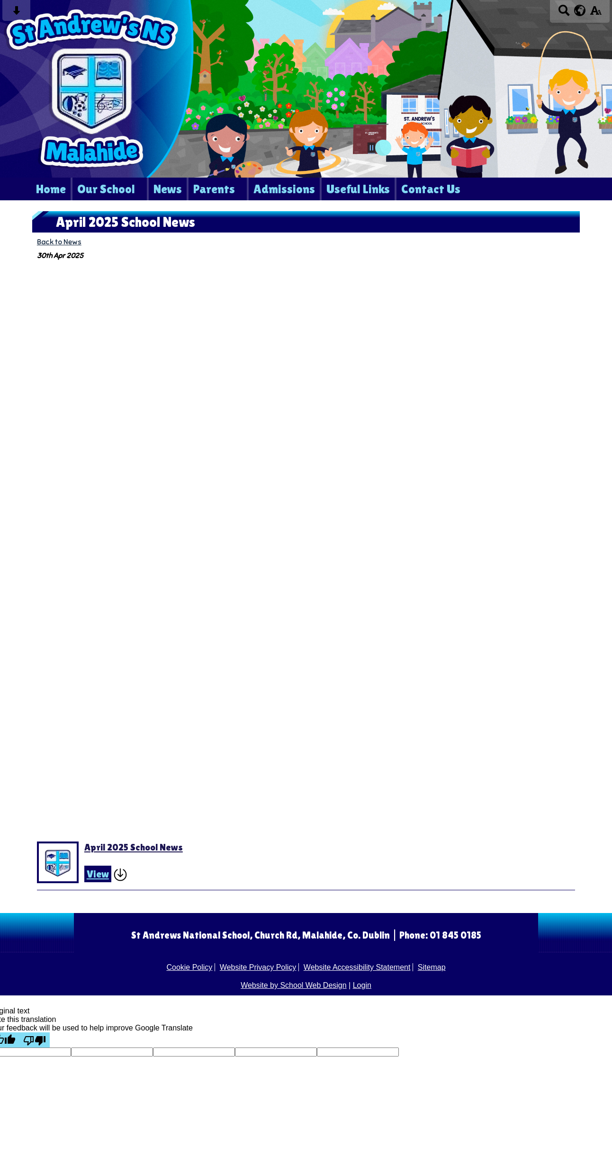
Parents (214, 189)
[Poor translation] (34, 1040)
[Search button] (564, 13)
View (98, 874)
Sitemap (432, 967)
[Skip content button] (16, 13)
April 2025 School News (133, 847)
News (167, 189)
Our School (106, 189)
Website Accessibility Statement (357, 967)
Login (362, 985)
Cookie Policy (189, 967)
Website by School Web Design (294, 985)
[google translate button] (580, 10)
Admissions (284, 189)
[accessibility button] (596, 13)
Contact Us (430, 189)
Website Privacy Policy (258, 967)
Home (51, 189)
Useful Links (358, 189)
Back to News (59, 241)
